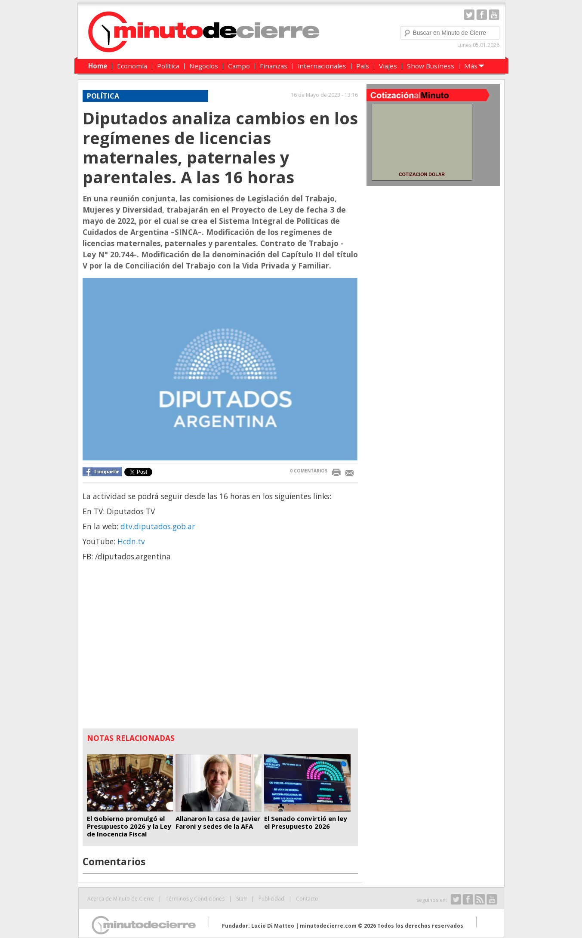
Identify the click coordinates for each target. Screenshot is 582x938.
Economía (132, 66)
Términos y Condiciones (195, 898)
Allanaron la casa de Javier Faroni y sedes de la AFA (218, 822)
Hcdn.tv (131, 541)
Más (470, 66)
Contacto (307, 898)
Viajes (388, 66)
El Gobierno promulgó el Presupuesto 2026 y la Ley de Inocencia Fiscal (129, 826)
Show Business (430, 66)
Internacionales (321, 66)
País (362, 66)
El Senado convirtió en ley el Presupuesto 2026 (305, 822)
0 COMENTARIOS (308, 471)
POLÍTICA (103, 96)
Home (97, 66)
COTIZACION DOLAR (422, 174)
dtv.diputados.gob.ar (157, 526)
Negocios (203, 66)
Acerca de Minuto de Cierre (120, 898)
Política (168, 66)
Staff (241, 898)
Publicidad (271, 898)
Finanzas (273, 66)
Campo (239, 66)
